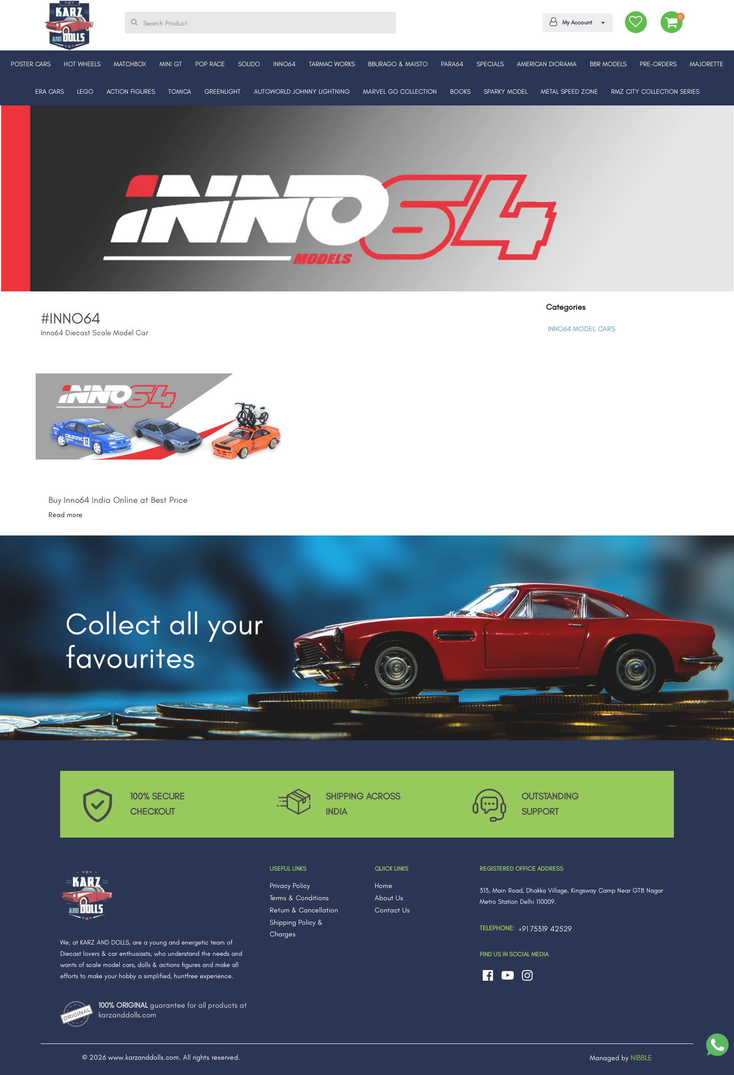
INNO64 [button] (284, 64)
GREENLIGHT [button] (222, 91)
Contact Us (392, 910)
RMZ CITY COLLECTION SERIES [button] (655, 91)
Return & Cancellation (304, 910)
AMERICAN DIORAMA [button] (546, 64)
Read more (65, 514)
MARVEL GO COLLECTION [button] (400, 91)
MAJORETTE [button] (706, 64)
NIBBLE (641, 1057)
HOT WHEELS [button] (82, 64)
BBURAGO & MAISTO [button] (398, 64)
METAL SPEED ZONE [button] (569, 91)
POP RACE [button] (210, 64)
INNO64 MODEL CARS (581, 329)
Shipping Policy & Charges (296, 928)
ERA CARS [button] (49, 91)
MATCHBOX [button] (130, 64)
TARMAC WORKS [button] (332, 64)
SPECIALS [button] (490, 64)
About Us (389, 898)
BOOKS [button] (460, 91)
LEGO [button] (85, 91)
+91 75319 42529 (545, 928)
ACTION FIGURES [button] (131, 91)
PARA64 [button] (452, 64)
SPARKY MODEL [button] (506, 91)
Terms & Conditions (299, 898)
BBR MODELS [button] (608, 64)
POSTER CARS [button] (30, 64)
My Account (575, 21)
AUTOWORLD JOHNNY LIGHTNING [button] (302, 91)
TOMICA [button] (179, 91)
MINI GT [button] (171, 64)
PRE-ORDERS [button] (658, 64)
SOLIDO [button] (249, 64)
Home (383, 885)
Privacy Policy (290, 885)
